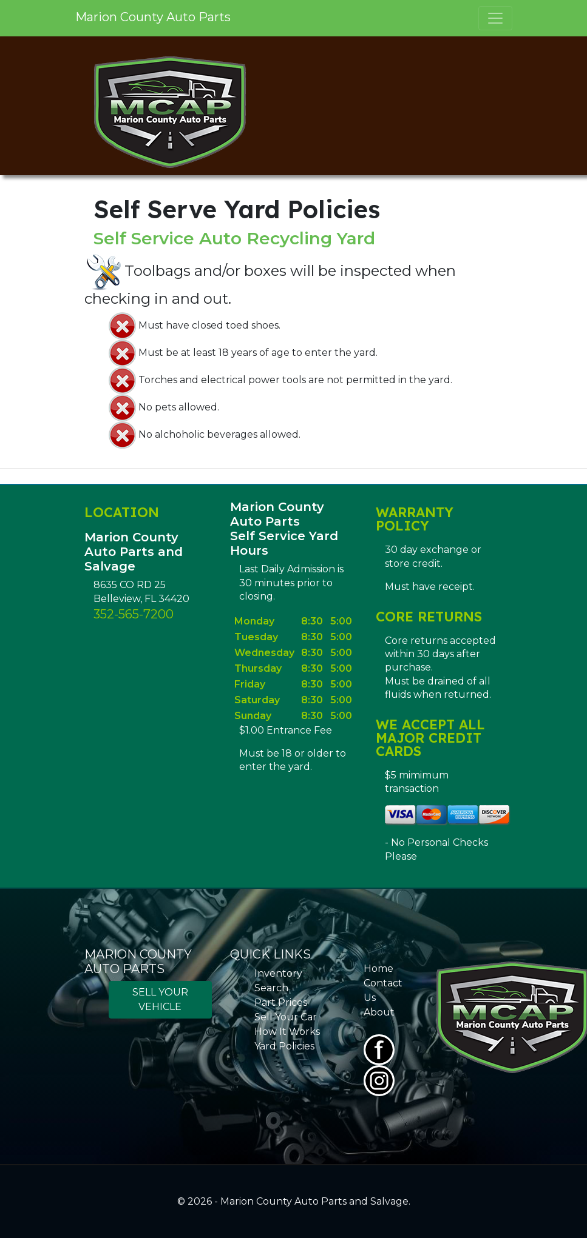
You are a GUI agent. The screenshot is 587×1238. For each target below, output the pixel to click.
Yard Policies (284, 1046)
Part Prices (280, 1002)
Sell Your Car (285, 1017)
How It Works (287, 1031)
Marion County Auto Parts (153, 17)
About (379, 1012)
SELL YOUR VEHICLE (160, 999)
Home (378, 968)
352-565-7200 (133, 614)
